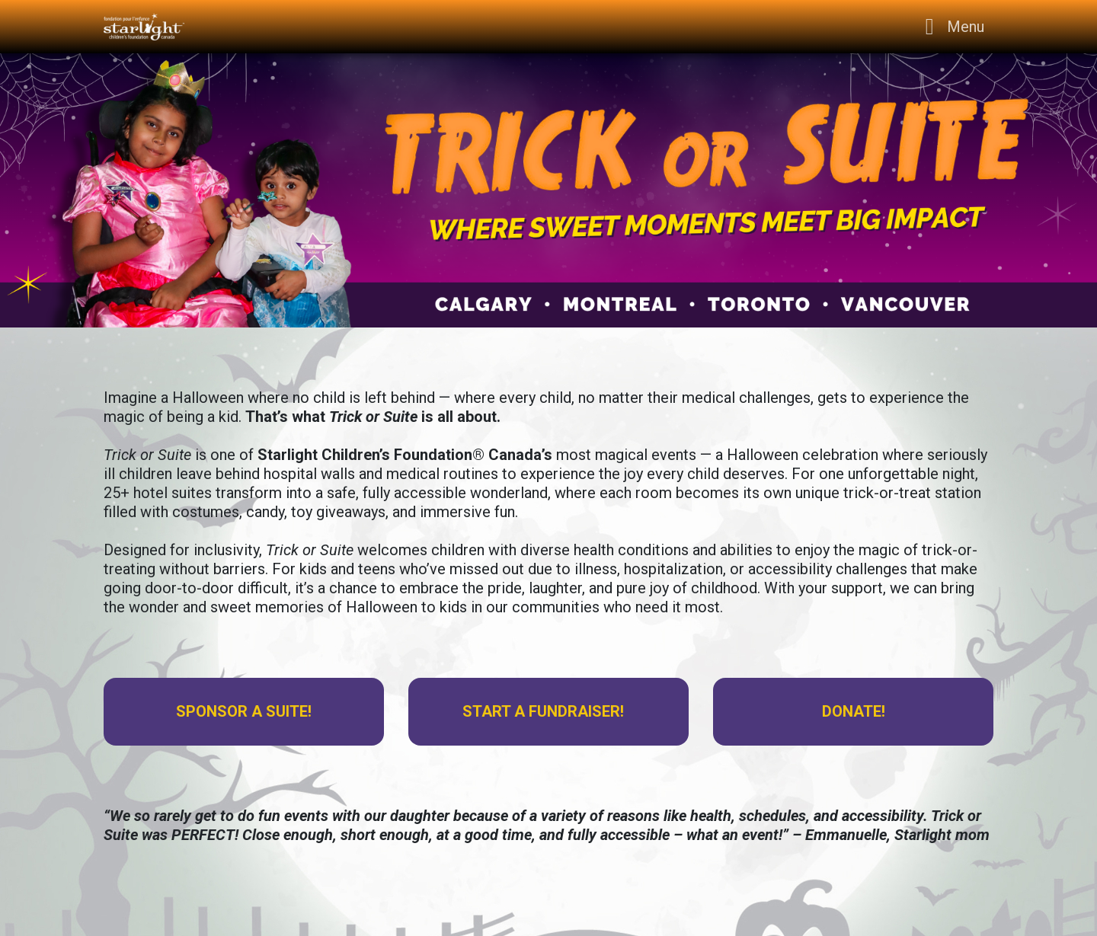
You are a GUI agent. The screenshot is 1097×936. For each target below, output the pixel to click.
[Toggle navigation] (950, 26)
